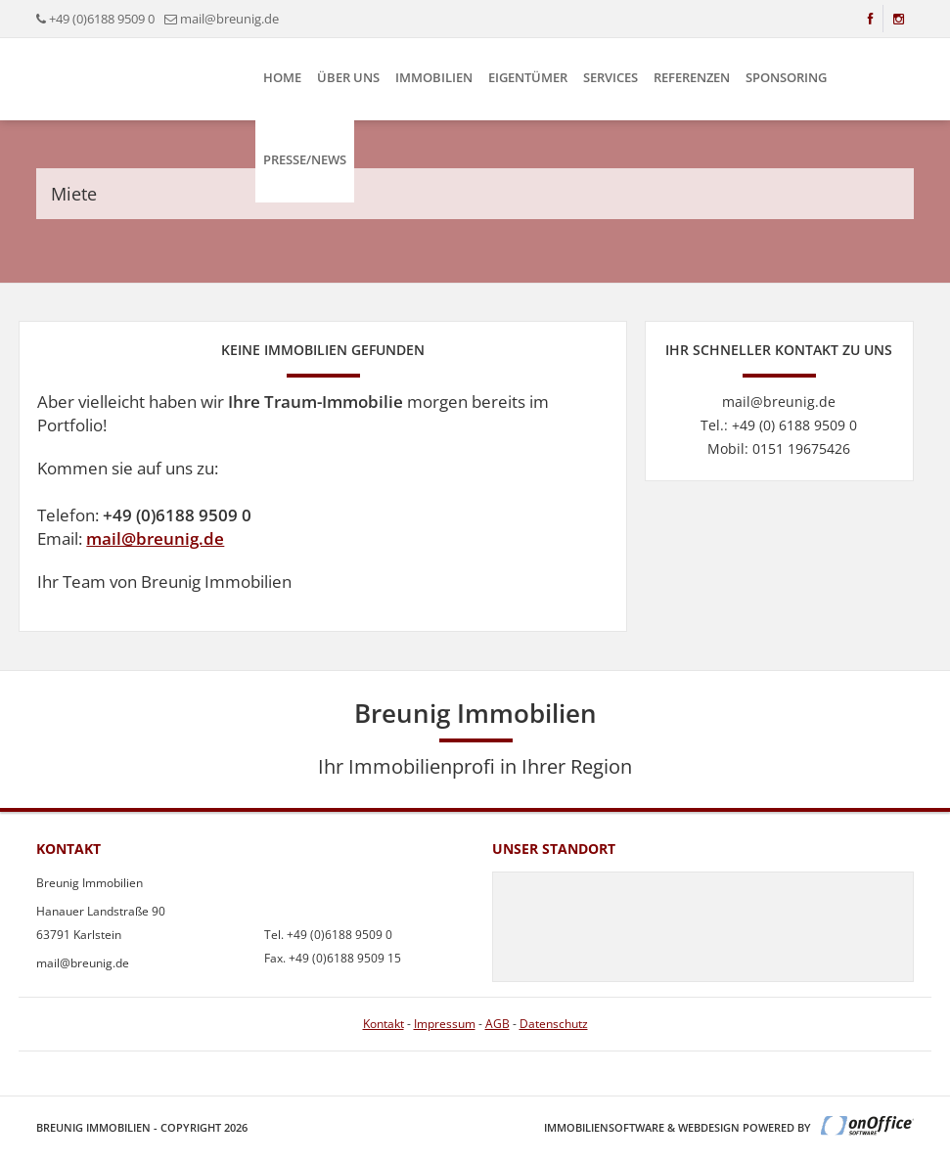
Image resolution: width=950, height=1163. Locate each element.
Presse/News (304, 159)
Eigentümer (527, 77)
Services (610, 77)
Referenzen (692, 77)
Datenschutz (554, 1023)
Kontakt (383, 1023)
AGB (497, 1023)
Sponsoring (786, 77)
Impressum (444, 1023)
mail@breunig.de (155, 538)
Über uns (348, 77)
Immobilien (434, 77)
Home (282, 77)
